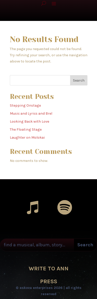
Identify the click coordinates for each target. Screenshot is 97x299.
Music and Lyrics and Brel (31, 113)
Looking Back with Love (29, 121)
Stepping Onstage (25, 105)
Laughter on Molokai (27, 137)
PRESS (48, 281)
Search (79, 80)
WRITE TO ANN (49, 268)
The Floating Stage (26, 129)
